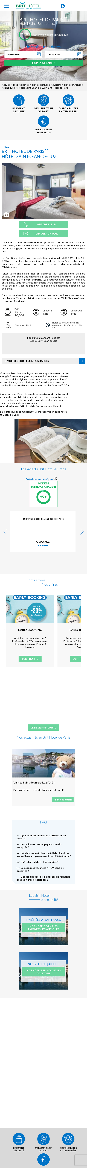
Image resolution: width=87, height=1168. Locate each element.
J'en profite (30, 658)
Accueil (6, 84)
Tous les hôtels (21, 84)
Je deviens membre (43, 727)
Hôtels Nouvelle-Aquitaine (47, 84)
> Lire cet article (62, 799)
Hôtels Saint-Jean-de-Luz (31, 87)
